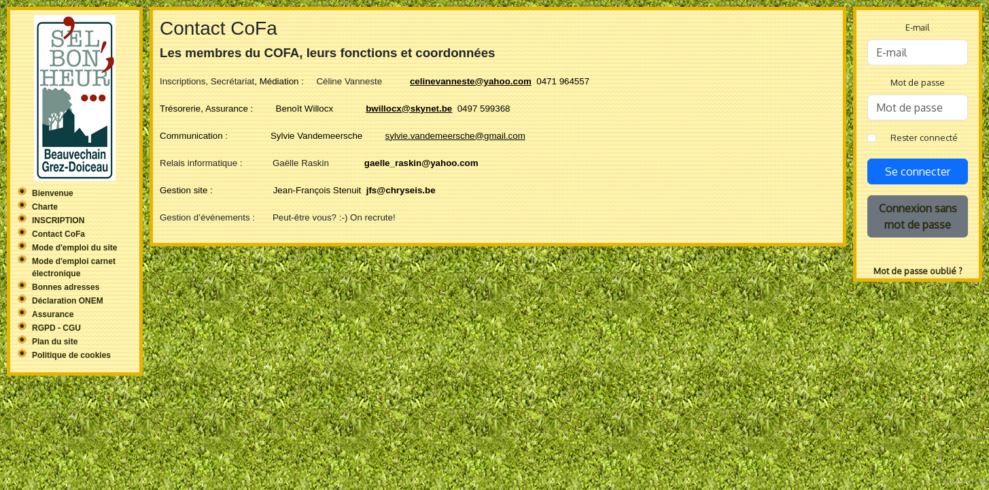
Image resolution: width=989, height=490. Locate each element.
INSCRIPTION (58, 220)
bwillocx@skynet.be (409, 108)
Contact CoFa (58, 234)
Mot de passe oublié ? (917, 270)
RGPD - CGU (56, 328)
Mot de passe (917, 82)
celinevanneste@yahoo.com (471, 81)
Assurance (52, 314)
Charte (45, 207)
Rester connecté (924, 137)
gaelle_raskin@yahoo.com (421, 163)
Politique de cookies (71, 355)
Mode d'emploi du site (75, 247)
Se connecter (917, 171)
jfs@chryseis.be (401, 190)
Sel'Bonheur (74, 98)
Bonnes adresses (65, 287)
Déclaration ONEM (67, 301)
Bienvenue (52, 193)
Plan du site (54, 341)
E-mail (917, 27)
